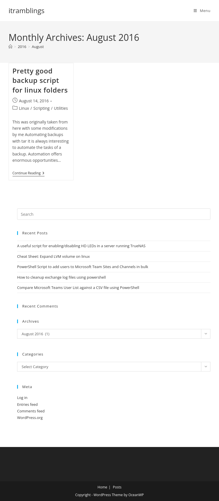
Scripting (41, 108)
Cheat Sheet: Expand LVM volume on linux (53, 256)
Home (102, 487)
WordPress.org (30, 417)
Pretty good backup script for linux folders (40, 80)
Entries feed (27, 404)
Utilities (61, 108)
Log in (22, 397)
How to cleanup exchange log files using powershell (61, 277)
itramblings (26, 10)
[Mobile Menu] (202, 10)
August (38, 46)
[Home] (10, 46)
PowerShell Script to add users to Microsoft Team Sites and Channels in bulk (82, 266)
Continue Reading (28, 173)
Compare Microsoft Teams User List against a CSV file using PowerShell (78, 287)
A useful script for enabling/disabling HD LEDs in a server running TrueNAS (81, 245)
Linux (24, 108)
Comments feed (30, 411)
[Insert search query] (113, 214)
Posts (117, 487)
